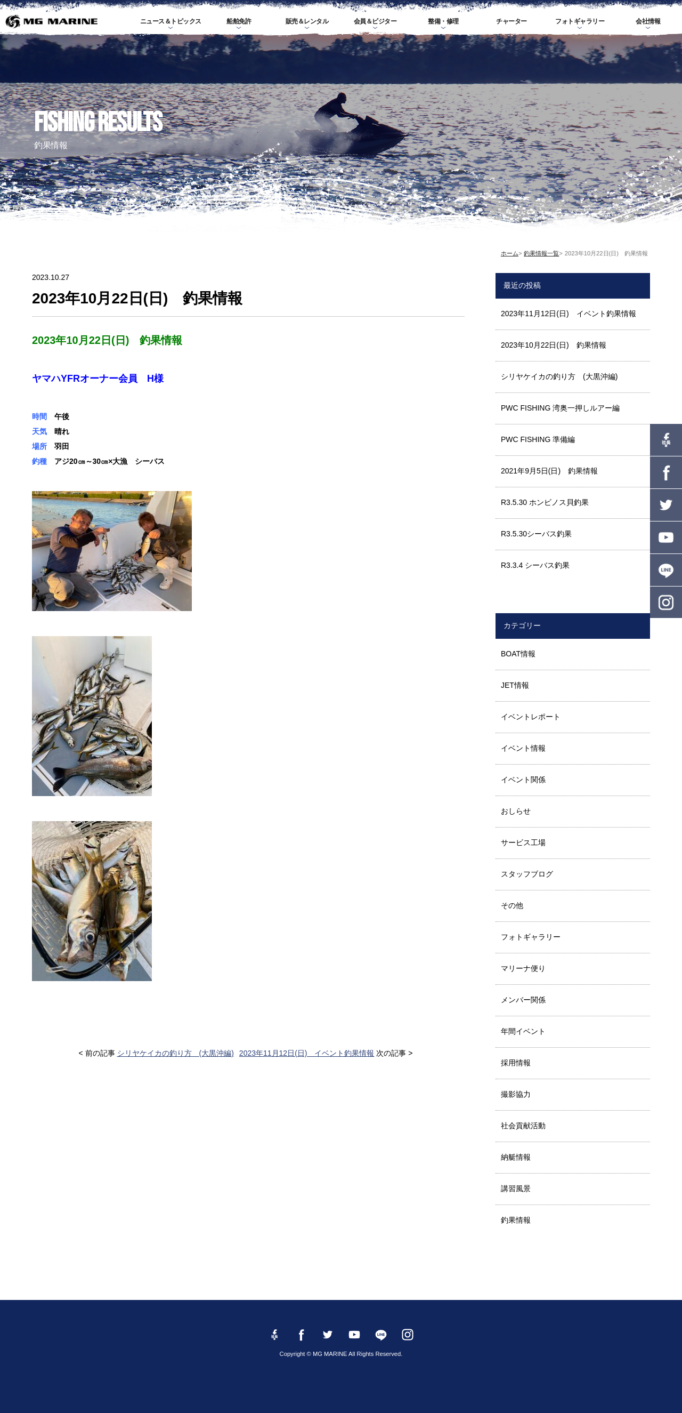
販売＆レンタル (307, 21)
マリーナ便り (523, 968)
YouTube (666, 537)
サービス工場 (523, 842)
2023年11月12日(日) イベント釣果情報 (307, 1053)
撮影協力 (516, 1094)
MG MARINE (51, 21)
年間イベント (523, 1031)
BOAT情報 (518, 653)
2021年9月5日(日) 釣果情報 (549, 471)
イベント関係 (523, 779)
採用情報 (516, 1062)
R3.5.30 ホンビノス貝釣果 (545, 502)
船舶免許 (238, 21)
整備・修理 (443, 21)
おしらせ (516, 811)
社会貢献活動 (523, 1125)
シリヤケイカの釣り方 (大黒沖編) (175, 1053)
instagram (666, 603)
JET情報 (515, 685)
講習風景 (516, 1188)
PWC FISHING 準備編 (538, 439)
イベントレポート (531, 716)
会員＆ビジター (375, 21)
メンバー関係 (523, 999)
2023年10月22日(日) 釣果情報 (553, 345)
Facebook (666, 472)
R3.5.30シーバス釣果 (536, 533)
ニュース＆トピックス (170, 21)
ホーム (509, 253)
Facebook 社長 (666, 440)
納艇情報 (516, 1157)
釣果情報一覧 (541, 253)
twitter (666, 505)
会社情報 (648, 21)
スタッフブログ (527, 874)
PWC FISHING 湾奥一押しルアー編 (560, 408)
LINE (666, 570)
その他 (512, 905)
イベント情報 (523, 748)
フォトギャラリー (579, 21)
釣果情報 (516, 1220)
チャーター (511, 21)
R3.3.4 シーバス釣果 (535, 565)
